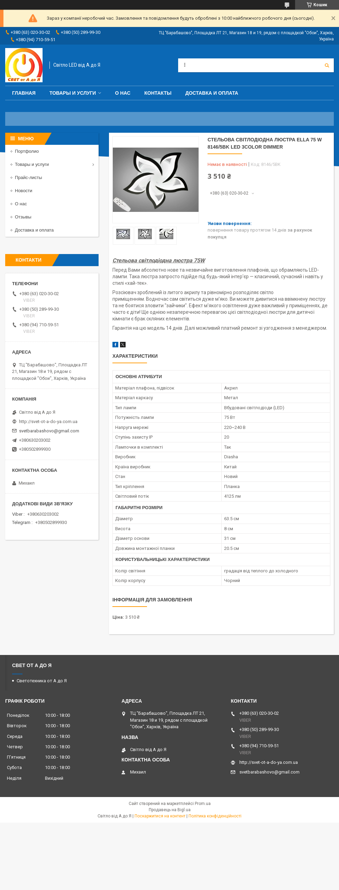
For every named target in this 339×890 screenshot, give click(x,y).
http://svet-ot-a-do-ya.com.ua (48, 421)
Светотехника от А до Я (42, 680)
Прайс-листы (28, 177)
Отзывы (23, 216)
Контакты (157, 93)
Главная (24, 93)
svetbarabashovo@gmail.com (49, 430)
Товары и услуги (72, 93)
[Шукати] (327, 65)
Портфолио (27, 151)
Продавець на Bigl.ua (170, 809)
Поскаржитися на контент (160, 816)
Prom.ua (203, 803)
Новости (23, 190)
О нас (122, 93)
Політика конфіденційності (215, 816)
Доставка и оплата (211, 93)
